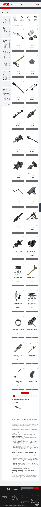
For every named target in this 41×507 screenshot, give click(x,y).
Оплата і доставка (16, 1)
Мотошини (12, 501)
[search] (22, 4)
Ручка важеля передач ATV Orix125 (32, 381)
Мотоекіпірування (14, 497)
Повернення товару (4, 503)
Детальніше (24, 505)
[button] (10, 1)
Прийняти (37, 505)
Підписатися (36, 488)
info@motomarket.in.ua (34, 500)
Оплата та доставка (4, 497)
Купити (18, 233)
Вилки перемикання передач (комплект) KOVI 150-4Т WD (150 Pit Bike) (32, 200)
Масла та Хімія (13, 496)
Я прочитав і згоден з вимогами (29, 489)
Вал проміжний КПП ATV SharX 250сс (32, 173)
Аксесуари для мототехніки (15, 495)
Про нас (3, 499)
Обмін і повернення (4, 496)
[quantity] (18, 49)
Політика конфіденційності (28, 489)
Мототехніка (13, 500)
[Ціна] (4, 104)
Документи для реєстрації (5, 495)
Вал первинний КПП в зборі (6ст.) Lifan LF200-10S (18, 413)
